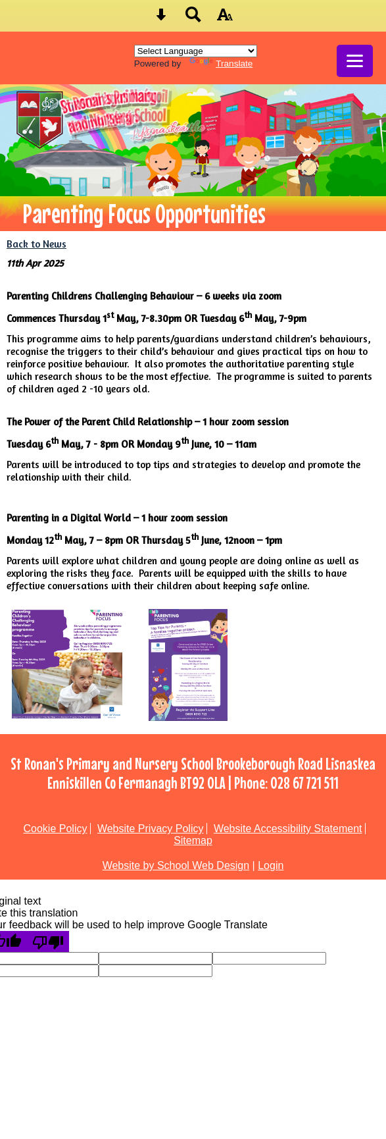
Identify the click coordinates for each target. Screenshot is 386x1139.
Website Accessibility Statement (288, 828)
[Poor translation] (48, 941)
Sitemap (193, 840)
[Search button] (193, 18)
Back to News (36, 244)
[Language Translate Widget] (195, 51)
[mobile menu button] (355, 61)
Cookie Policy (55, 828)
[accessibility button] (224, 18)
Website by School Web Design (176, 865)
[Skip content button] (161, 18)
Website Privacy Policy (150, 828)
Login (270, 865)
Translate (221, 63)
